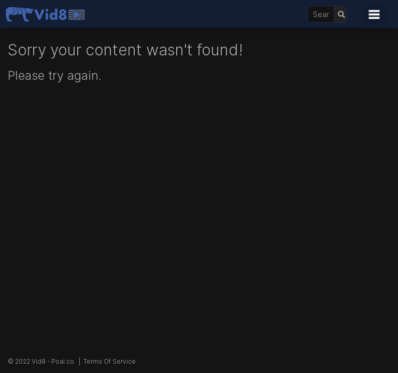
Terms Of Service (109, 361)
